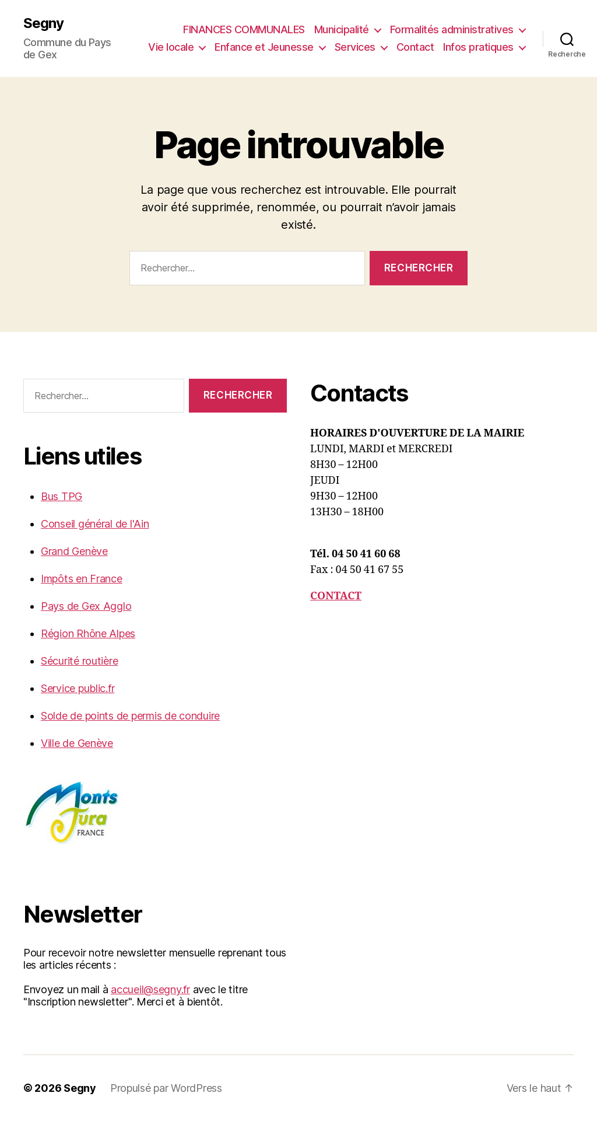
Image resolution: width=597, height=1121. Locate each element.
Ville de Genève (77, 743)
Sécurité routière (79, 661)
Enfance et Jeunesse (264, 47)
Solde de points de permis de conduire (130, 716)
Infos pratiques (478, 47)
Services (355, 47)
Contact (415, 47)
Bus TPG (61, 496)
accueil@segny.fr (150, 989)
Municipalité (341, 29)
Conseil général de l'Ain (95, 524)
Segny (43, 23)
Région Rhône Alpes (88, 633)
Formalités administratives (452, 29)
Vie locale (171, 47)
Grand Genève (74, 551)
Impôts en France (81, 578)
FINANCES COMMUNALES (244, 29)
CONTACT (335, 596)
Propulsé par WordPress (166, 1088)
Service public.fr (77, 688)
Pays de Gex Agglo (86, 606)
